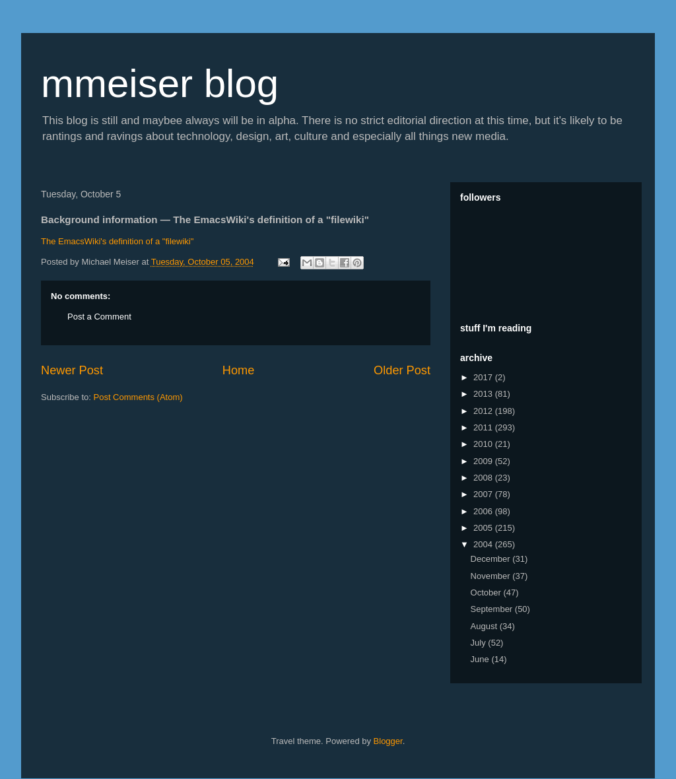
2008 (484, 478)
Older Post (402, 370)
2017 (484, 377)
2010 (484, 444)
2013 (484, 394)
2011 (484, 427)
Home (238, 370)
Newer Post (72, 370)
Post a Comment (99, 317)
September (493, 609)
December (492, 559)
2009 (484, 461)
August (485, 626)
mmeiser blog (160, 83)
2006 (484, 511)
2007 (484, 494)
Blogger (388, 741)
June (481, 659)
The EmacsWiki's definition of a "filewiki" (117, 241)
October (487, 592)
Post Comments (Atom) (138, 397)
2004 (484, 544)
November (492, 576)
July (480, 643)
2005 (484, 528)
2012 (484, 411)
